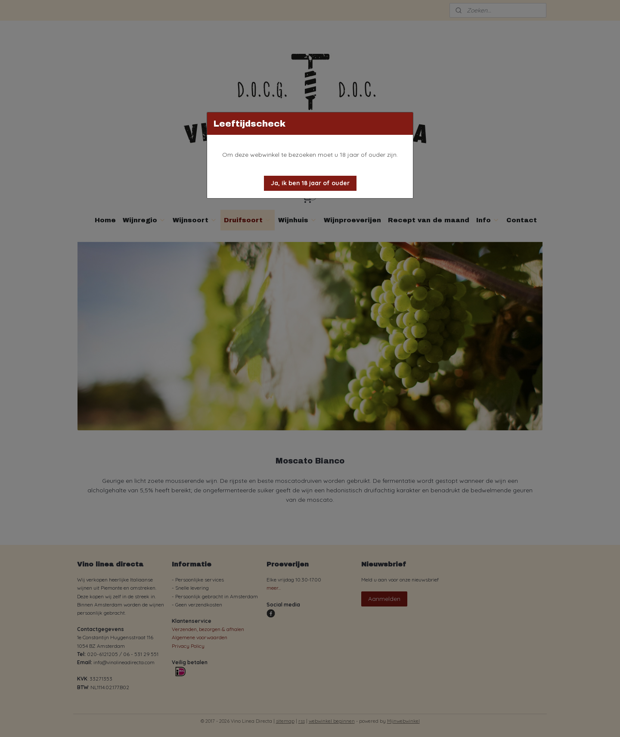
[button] (310, 183)
